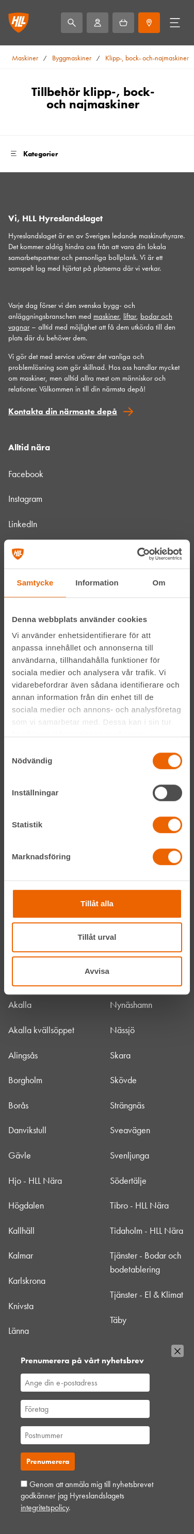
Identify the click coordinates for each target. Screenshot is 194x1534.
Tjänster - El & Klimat (146, 1294)
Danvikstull (27, 1130)
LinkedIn (22, 524)
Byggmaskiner (71, 57)
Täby (118, 1320)
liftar (129, 316)
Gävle (19, 1155)
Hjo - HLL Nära (35, 1180)
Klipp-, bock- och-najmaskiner (147, 57)
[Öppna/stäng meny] (175, 22)
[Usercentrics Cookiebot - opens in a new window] (138, 554)
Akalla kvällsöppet (41, 1030)
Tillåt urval (97, 937)
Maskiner (25, 57)
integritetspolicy (45, 1507)
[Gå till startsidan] (18, 22)
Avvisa (97, 971)
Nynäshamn (131, 1004)
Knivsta (21, 1306)
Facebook (25, 474)
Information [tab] (97, 582)
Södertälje (128, 1180)
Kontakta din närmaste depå (62, 411)
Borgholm (25, 1080)
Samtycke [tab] (35, 582)
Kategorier (33, 153)
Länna (18, 1330)
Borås (18, 1105)
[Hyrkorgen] (123, 22)
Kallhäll (21, 1230)
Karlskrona (26, 1280)
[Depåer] (149, 22)
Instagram (25, 498)
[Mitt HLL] (97, 22)
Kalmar (20, 1255)
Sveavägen (130, 1130)
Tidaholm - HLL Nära (146, 1230)
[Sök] (72, 22)
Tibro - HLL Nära (139, 1205)
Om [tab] (158, 582)
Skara (120, 1055)
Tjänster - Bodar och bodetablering (145, 1262)
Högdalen (26, 1205)
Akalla (19, 1004)
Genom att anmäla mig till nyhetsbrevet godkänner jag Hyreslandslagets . (87, 1496)
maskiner (106, 316)
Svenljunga (129, 1155)
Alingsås (23, 1055)
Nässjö (122, 1030)
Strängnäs (127, 1105)
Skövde (123, 1080)
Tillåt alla (97, 903)
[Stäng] (177, 1351)
